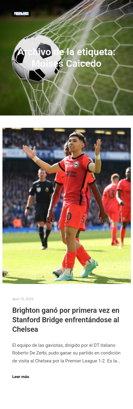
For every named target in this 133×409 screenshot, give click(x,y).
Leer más (20, 376)
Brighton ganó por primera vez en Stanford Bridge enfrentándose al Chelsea (66, 319)
